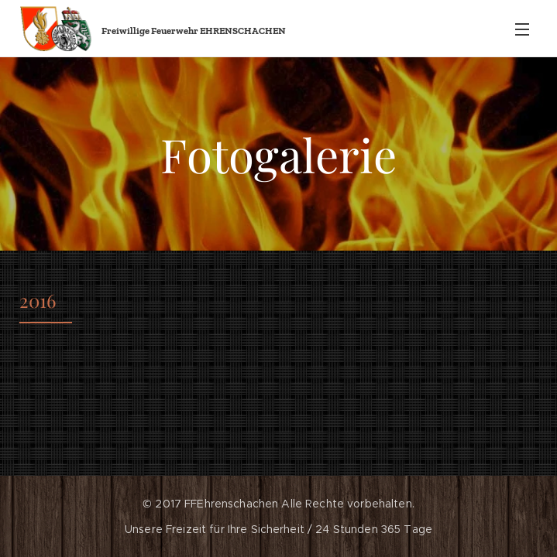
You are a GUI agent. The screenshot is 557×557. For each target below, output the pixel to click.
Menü (522, 29)
